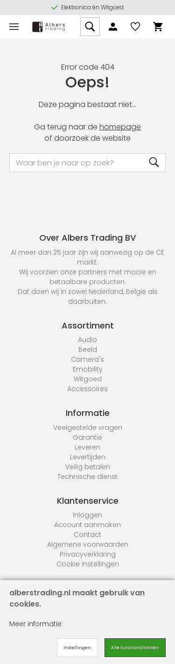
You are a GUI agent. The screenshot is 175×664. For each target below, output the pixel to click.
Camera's (87, 359)
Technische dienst (87, 476)
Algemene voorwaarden (87, 544)
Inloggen (87, 515)
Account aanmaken (87, 524)
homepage (120, 126)
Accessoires (87, 388)
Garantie (87, 437)
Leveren (87, 447)
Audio (87, 339)
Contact (87, 534)
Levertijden (87, 457)
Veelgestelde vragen (87, 427)
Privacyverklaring (88, 554)
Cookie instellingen (87, 564)
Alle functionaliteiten (135, 647)
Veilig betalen (87, 466)
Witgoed (88, 379)
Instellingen (77, 647)
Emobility (88, 369)
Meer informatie (35, 623)
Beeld (87, 349)
